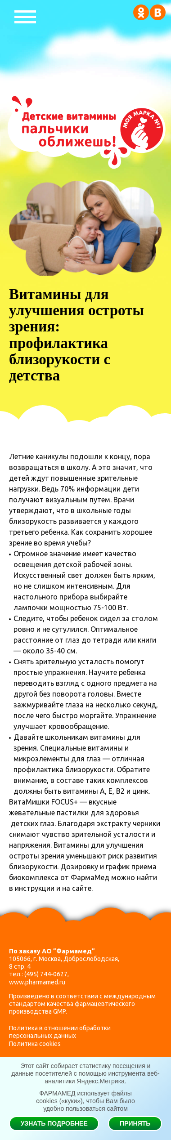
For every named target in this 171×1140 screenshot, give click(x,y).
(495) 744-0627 (46, 974)
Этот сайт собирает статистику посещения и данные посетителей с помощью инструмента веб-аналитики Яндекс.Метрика (85, 1073)
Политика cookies (35, 1043)
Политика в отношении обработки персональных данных (60, 1031)
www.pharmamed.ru (37, 982)
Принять (135, 1123)
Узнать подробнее (54, 1123)
